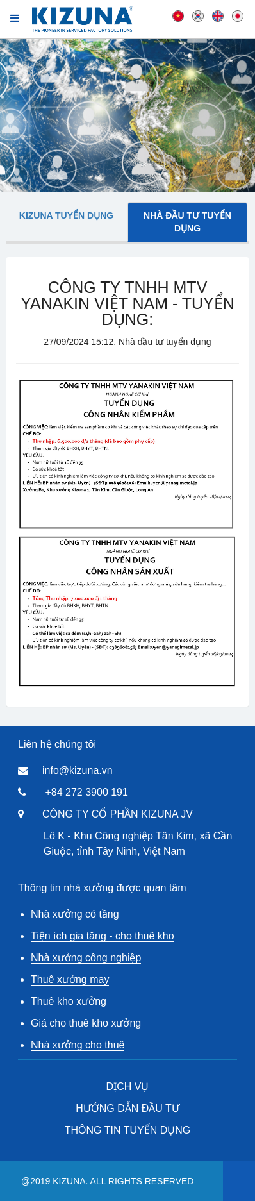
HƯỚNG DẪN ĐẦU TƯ (127, 1108)
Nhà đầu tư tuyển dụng (187, 221)
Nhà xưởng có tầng (75, 914)
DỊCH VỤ (127, 1086)
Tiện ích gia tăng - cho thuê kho (102, 935)
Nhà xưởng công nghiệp (86, 957)
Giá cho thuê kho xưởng (86, 1023)
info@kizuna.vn (77, 770)
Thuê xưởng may (70, 979)
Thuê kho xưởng (68, 1001)
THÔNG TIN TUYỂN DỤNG (127, 1130)
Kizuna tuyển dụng (66, 215)
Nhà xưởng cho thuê (77, 1044)
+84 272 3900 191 (86, 792)
